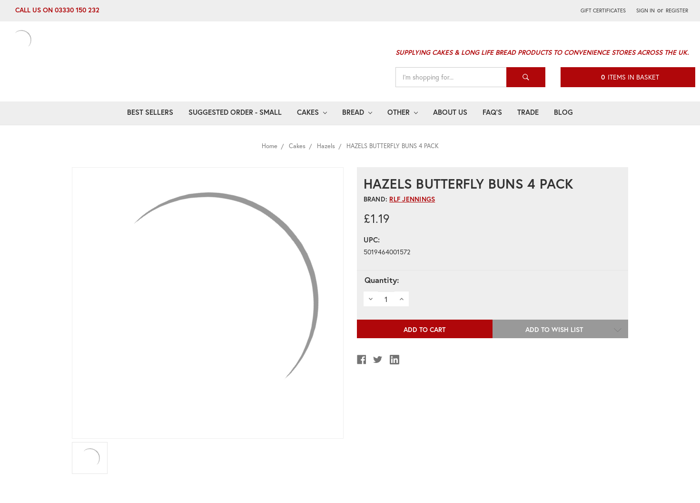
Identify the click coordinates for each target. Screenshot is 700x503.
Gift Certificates (603, 10)
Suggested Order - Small (235, 112)
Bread (357, 112)
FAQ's (492, 112)
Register (677, 10)
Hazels (326, 146)
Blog (563, 112)
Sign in (645, 10)
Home (269, 146)
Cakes (312, 112)
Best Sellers (150, 112)
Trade (528, 112)
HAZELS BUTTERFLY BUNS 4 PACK (392, 146)
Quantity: (382, 280)
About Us (450, 112)
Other (402, 112)
